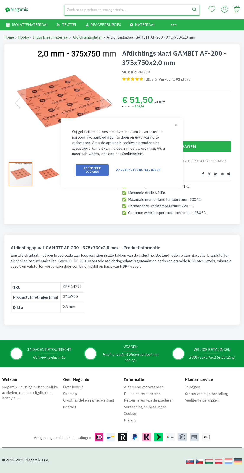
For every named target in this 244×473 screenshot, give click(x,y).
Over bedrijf (73, 386)
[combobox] (132, 9)
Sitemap (70, 393)
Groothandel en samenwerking (88, 400)
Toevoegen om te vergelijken (203, 161)
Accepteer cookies (92, 170)
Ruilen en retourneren (142, 393)
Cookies (130, 413)
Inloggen (192, 386)
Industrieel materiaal (50, 37)
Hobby (23, 37)
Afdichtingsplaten (88, 37)
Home (9, 37)
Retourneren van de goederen (149, 400)
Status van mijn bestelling (206, 393)
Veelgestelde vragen (202, 400)
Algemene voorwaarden (143, 386)
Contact (69, 406)
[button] (17, 103)
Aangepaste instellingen (138, 170)
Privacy (130, 419)
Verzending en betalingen (145, 406)
